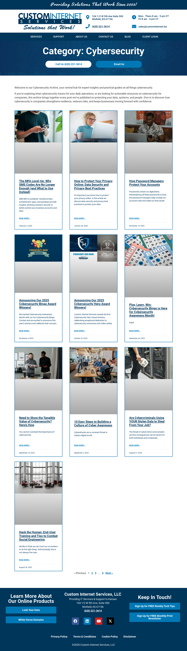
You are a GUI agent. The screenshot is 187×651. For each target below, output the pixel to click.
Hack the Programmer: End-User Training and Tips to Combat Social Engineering (38, 535)
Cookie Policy (110, 636)
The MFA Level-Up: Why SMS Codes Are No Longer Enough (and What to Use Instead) (37, 186)
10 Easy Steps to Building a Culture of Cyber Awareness (93, 423)
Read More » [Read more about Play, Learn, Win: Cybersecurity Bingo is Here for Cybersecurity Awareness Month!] (134, 331)
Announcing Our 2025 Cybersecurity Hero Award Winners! (92, 304)
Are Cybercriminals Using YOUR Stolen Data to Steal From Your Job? (147, 421)
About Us (81, 36)
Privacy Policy (59, 636)
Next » (109, 573)
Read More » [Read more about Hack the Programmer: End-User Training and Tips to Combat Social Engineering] (24, 560)
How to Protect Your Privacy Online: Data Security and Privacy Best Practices (93, 184)
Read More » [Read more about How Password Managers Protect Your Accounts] (134, 218)
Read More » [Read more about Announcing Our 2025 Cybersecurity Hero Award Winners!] (79, 331)
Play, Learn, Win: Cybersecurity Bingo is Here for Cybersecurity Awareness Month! (148, 310)
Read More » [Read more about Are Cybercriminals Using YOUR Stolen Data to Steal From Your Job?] (134, 445)
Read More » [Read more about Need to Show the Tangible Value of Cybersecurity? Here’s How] (24, 445)
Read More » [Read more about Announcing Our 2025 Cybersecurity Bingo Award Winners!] (24, 331)
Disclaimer (129, 636)
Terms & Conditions (84, 636)
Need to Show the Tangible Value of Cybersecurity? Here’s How (37, 421)
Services (36, 36)
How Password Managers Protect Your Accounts (146, 182)
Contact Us (106, 36)
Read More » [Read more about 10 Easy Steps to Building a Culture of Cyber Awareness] (79, 445)
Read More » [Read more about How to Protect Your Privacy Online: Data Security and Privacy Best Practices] (79, 218)
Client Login (150, 36)
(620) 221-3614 (101, 26)
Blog (128, 36)
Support (58, 36)
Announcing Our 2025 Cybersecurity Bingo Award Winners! (37, 304)
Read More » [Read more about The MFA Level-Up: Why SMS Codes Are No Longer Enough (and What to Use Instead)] (24, 218)
